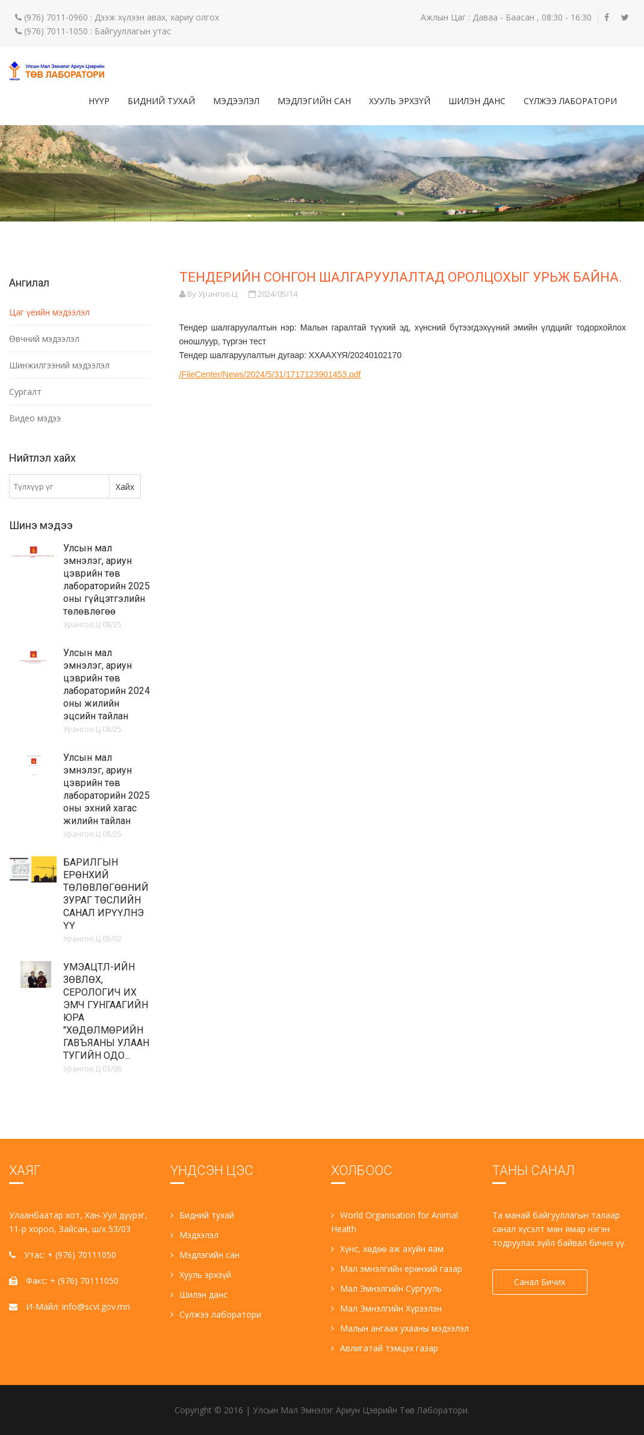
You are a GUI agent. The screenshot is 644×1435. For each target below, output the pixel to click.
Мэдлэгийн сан (314, 101)
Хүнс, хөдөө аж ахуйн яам (387, 1248)
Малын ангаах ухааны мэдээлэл (400, 1328)
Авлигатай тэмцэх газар (384, 1348)
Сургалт (25, 391)
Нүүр (99, 101)
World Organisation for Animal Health (394, 1222)
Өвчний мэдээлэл (44, 338)
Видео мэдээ (35, 418)
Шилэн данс (477, 101)
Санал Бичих (540, 1282)
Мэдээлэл (236, 101)
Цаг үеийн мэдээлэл (49, 312)
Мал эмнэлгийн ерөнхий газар (396, 1268)
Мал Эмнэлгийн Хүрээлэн (386, 1308)
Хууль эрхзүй (399, 101)
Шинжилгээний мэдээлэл (59, 365)
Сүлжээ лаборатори (570, 101)
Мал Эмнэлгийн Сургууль (386, 1288)
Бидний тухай (161, 101)
